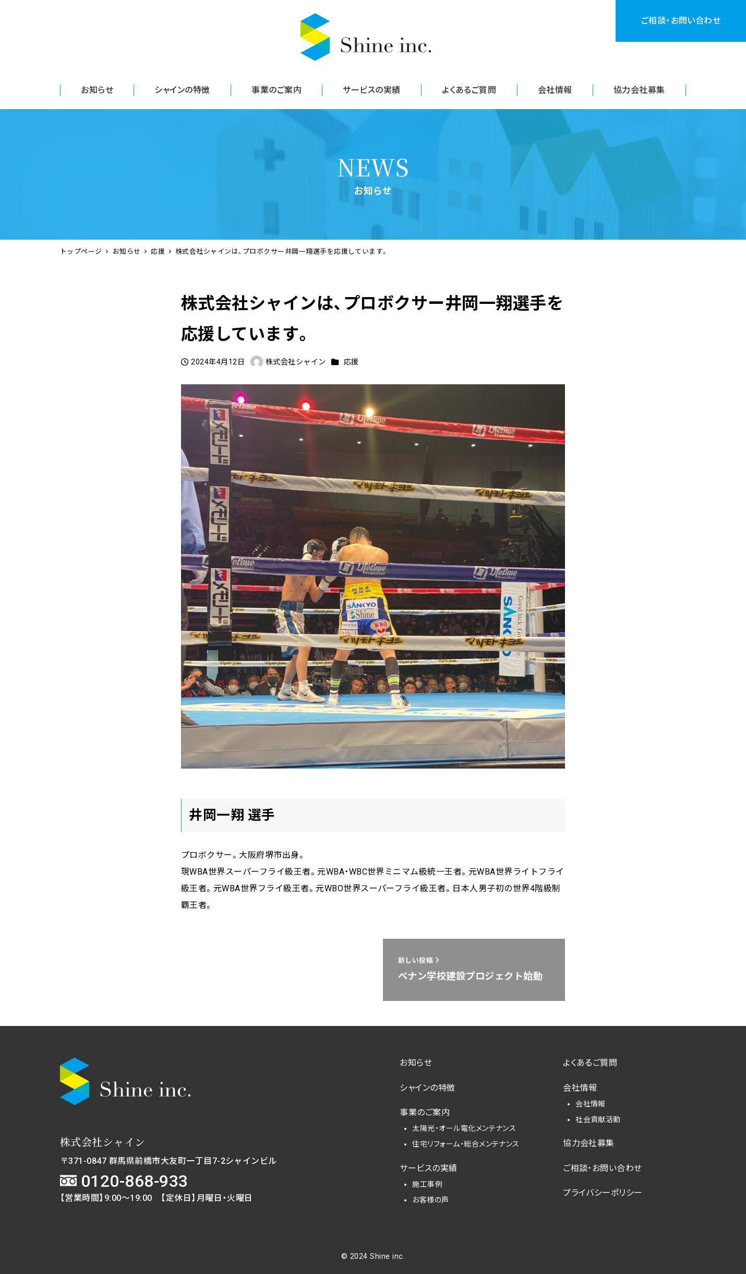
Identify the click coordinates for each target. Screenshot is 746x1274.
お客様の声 (430, 1200)
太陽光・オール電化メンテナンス (464, 1128)
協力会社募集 (589, 1143)
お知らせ (416, 1063)
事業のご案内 (425, 1112)
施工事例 (427, 1184)
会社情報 (580, 1088)
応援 (351, 362)
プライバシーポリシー (603, 1193)
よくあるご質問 (590, 1063)
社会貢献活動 (598, 1119)
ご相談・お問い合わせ (681, 21)
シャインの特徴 (427, 1088)
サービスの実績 (428, 1168)
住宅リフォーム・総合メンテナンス (466, 1144)
